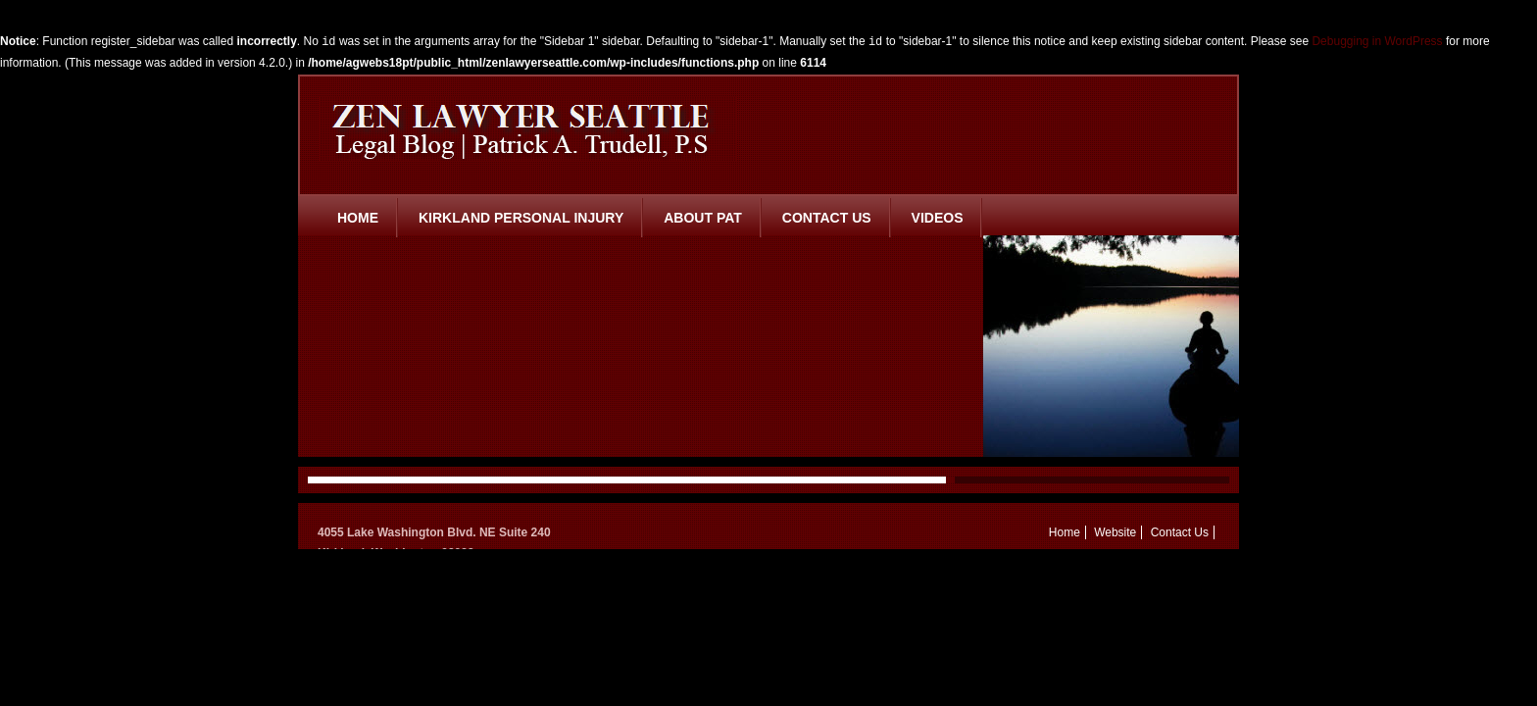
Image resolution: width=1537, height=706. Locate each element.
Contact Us (826, 218)
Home (357, 218)
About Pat (703, 218)
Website (1115, 532)
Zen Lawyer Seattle (528, 128)
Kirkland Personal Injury (521, 218)
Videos (938, 218)
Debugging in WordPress (1377, 42)
